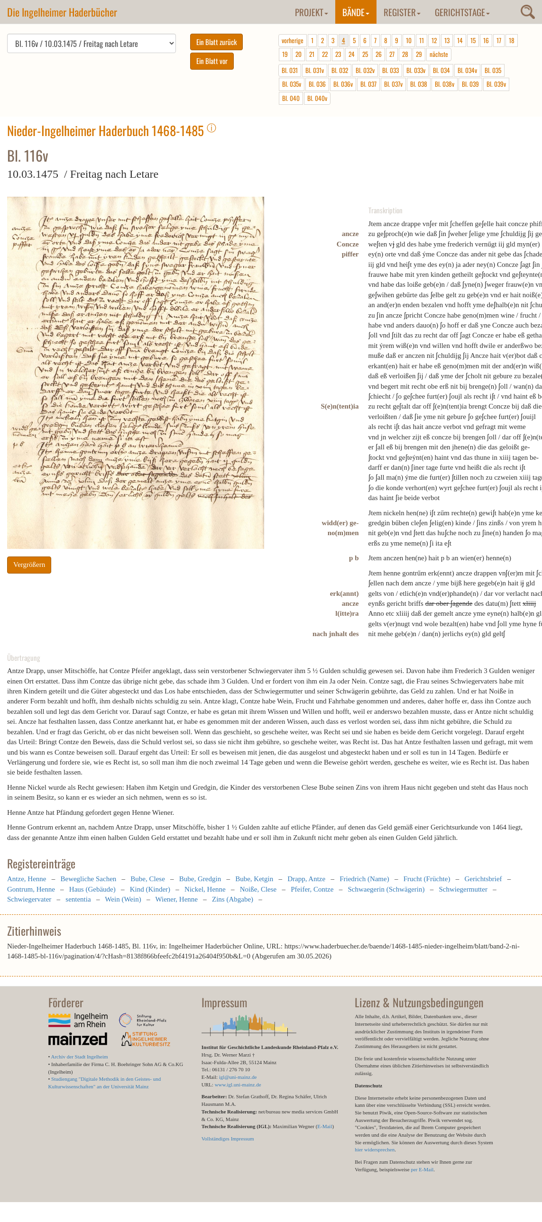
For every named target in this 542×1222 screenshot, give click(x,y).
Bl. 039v (496, 84)
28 (405, 54)
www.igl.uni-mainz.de (238, 1084)
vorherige (292, 40)
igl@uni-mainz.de (238, 1077)
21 (311, 54)
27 (392, 54)
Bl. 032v (365, 70)
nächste (439, 54)
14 (460, 40)
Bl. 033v (415, 70)
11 (421, 40)
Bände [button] (355, 11)
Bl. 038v (444, 84)
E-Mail (324, 1126)
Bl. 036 (317, 84)
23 (338, 54)
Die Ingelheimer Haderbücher (62, 11)
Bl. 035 (493, 70)
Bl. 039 (470, 84)
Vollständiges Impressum (228, 1138)
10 (409, 40)
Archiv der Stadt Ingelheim (79, 1056)
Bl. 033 (390, 70)
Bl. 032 (339, 70)
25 (365, 54)
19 (285, 54)
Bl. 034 (441, 70)
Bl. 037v (393, 84)
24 (352, 54)
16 (486, 40)
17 (498, 40)
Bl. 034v (467, 70)
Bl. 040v (317, 98)
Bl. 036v (343, 84)
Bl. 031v (314, 70)
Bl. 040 (291, 98)
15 (473, 40)
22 (325, 54)
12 (434, 40)
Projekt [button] (311, 11)
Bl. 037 (368, 84)
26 (379, 54)
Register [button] (402, 11)
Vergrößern (29, 564)
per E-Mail (422, 1169)
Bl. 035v (291, 84)
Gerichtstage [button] (462, 11)
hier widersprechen (375, 1149)
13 (447, 40)
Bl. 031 (290, 70)
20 (298, 54)
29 (419, 54)
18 (511, 40)
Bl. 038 (418, 84)
